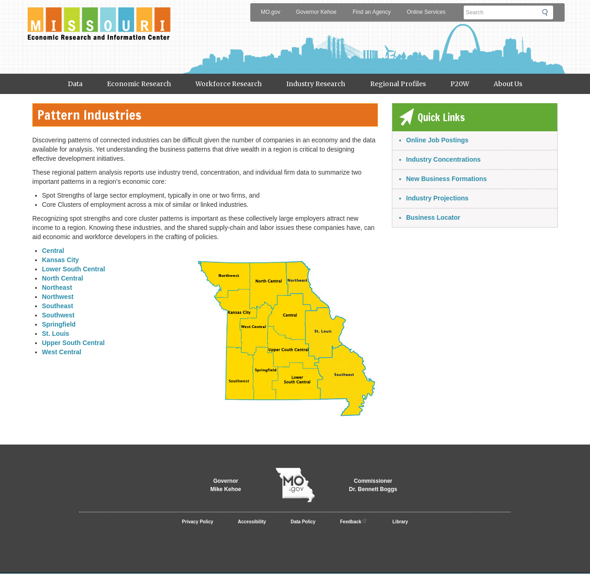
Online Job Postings (437, 140)
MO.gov (270, 12)
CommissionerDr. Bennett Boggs (373, 485)
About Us (508, 84)
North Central (62, 278)
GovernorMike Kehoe (225, 485)
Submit (547, 12)
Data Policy (303, 521)
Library (400, 521)
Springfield (59, 324)
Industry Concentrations (443, 159)
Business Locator (433, 217)
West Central (61, 352)
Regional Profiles (398, 84)
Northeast (57, 287)
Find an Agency (372, 12)
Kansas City (60, 260)
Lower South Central (73, 269)
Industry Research (315, 84)
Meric (99, 16)
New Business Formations (446, 178)
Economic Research (139, 84)
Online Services (426, 12)
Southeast (57, 306)
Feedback (354, 520)
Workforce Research (228, 84)
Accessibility (252, 521)
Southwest (58, 315)
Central (53, 250)
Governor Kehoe (316, 12)
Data (75, 84)
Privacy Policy (197, 521)
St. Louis (55, 333)
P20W (459, 84)
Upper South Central (73, 342)
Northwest (57, 296)
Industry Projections (437, 198)
